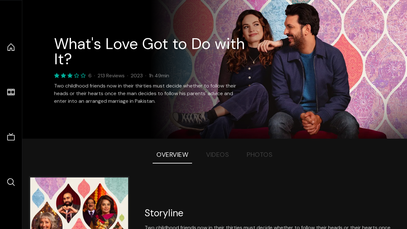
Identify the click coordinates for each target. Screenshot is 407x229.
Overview (172, 154)
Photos (259, 154)
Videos (217, 154)
